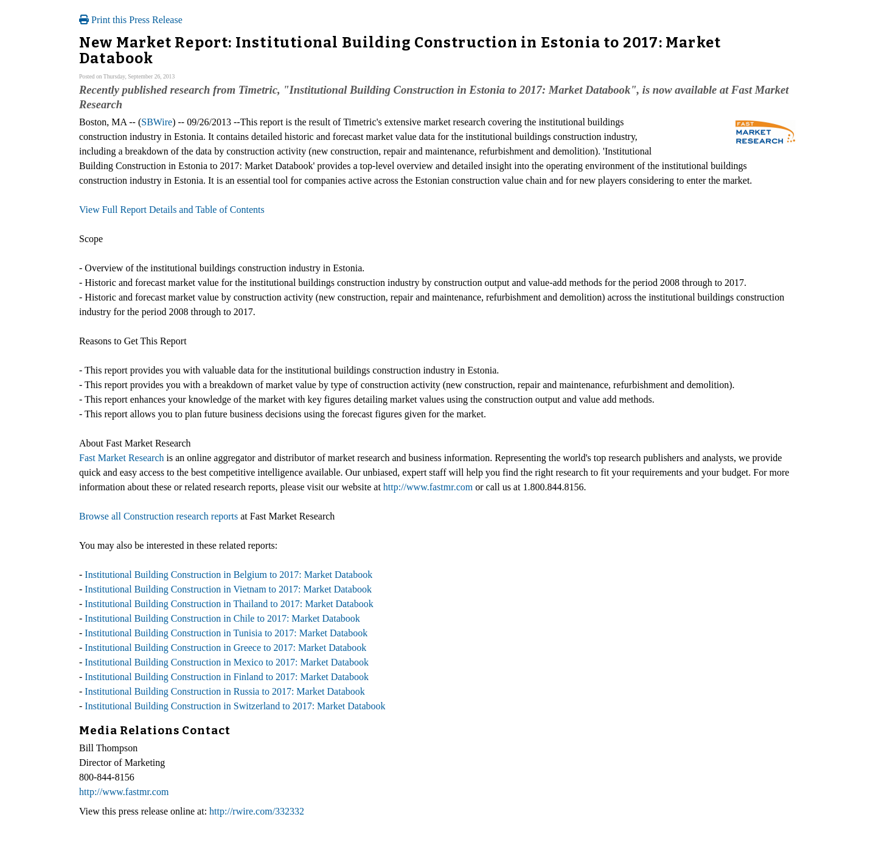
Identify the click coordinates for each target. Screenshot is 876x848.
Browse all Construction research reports (158, 516)
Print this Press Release (130, 20)
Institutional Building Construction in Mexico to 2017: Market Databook (227, 662)
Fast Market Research (121, 458)
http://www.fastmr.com (428, 487)
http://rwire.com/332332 (256, 811)
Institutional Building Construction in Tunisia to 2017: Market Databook (226, 633)
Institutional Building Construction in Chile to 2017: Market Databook (222, 618)
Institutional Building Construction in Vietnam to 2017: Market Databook (228, 589)
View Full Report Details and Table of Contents (172, 209)
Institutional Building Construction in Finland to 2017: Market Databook (227, 677)
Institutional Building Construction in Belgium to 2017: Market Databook (228, 574)
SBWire (156, 122)
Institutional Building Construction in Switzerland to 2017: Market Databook (235, 706)
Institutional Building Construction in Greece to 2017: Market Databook (225, 647)
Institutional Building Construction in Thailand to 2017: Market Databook (229, 604)
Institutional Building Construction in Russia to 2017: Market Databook (224, 691)
